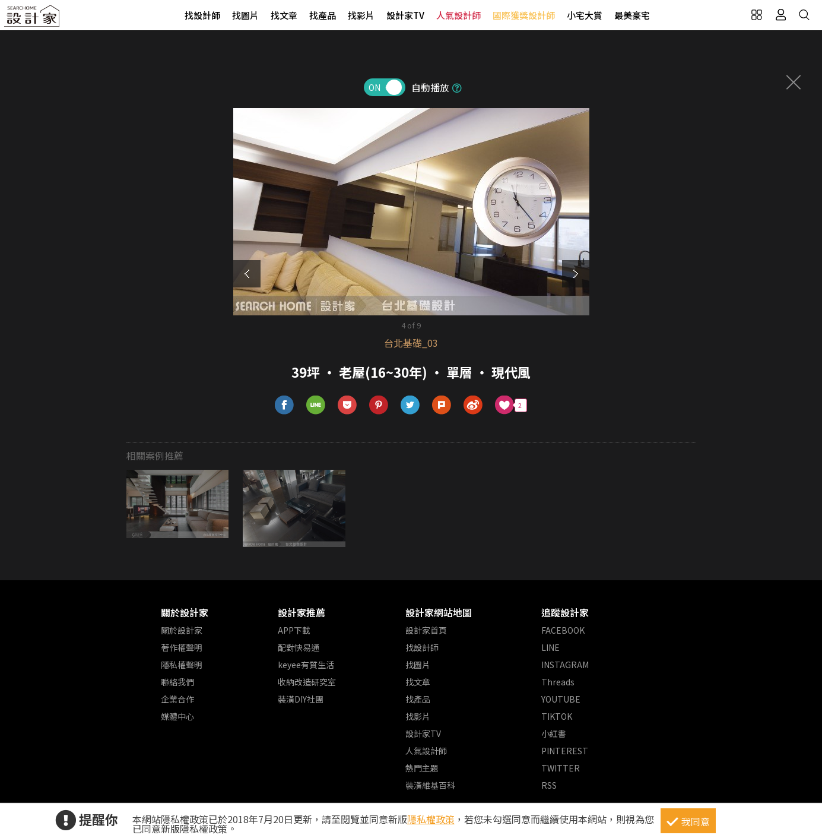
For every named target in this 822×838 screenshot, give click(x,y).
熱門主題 (422, 768)
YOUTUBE (560, 699)
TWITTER (560, 768)
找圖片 (245, 15)
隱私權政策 (431, 819)
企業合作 (177, 699)
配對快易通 (298, 647)
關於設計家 (184, 612)
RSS (549, 785)
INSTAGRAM (565, 665)
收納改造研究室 (307, 682)
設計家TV (405, 15)
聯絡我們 (177, 682)
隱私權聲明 (181, 665)
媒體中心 (177, 716)
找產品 (322, 15)
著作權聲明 (181, 647)
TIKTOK (556, 716)
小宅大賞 (584, 15)
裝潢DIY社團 (300, 699)
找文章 (284, 15)
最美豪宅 (632, 15)
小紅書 (553, 733)
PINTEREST (564, 751)
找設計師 (202, 15)
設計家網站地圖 (438, 612)
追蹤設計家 (565, 612)
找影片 (361, 15)
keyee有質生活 (306, 665)
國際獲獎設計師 (524, 15)
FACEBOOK (563, 630)
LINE (550, 647)
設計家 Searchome (32, 19)
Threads (558, 682)
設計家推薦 (301, 612)
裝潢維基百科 (430, 785)
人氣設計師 (458, 15)
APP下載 (294, 630)
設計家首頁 (426, 630)
